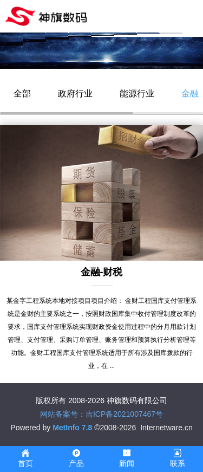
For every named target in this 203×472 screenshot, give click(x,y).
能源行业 (137, 93)
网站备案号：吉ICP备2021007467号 (101, 414)
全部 (22, 93)
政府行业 (75, 93)
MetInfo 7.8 (72, 427)
